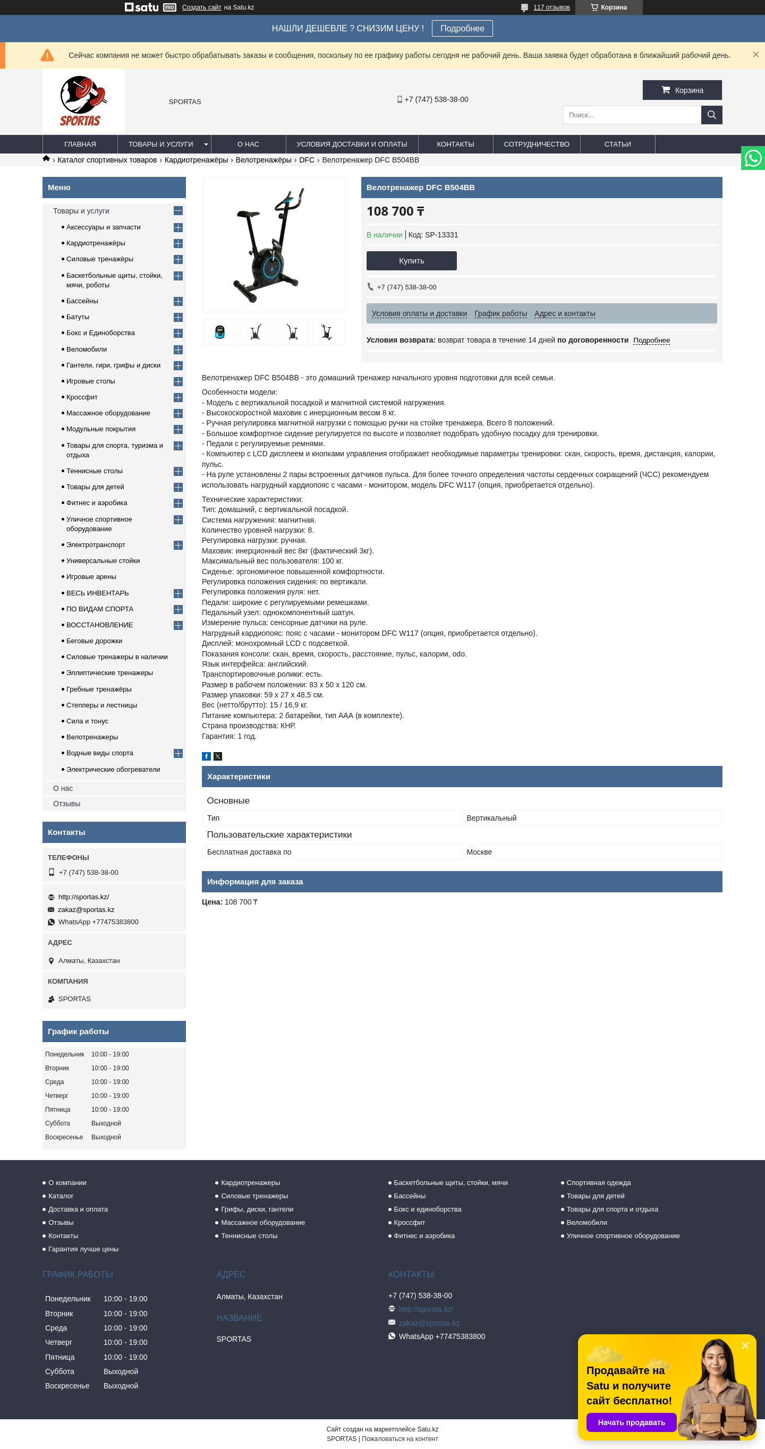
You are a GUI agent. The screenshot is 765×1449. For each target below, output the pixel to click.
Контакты (455, 144)
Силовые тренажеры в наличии (117, 657)
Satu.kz (427, 1429)
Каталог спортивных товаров (107, 160)
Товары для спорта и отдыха (612, 1209)
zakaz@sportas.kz (86, 910)
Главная (80, 144)
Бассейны (82, 301)
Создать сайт (202, 7)
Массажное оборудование (108, 413)
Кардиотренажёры (196, 160)
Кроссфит (82, 397)
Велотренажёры (264, 160)
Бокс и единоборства (428, 1209)
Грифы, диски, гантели (257, 1209)
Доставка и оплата (78, 1209)
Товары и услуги (161, 144)
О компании (67, 1183)
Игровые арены (91, 577)
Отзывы (66, 803)
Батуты (77, 317)
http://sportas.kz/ (83, 897)
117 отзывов (551, 7)
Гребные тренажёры (99, 689)
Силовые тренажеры (254, 1196)
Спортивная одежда (599, 1183)
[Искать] (711, 115)
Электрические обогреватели (113, 769)
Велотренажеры (92, 737)
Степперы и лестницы (101, 705)
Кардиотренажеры (250, 1183)
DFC (306, 160)
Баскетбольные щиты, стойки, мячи (451, 1183)
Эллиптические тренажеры (109, 673)
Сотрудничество (537, 144)
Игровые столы (90, 381)
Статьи (618, 144)
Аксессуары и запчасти (103, 227)
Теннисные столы (94, 471)
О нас (248, 144)
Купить (411, 260)
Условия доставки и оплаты (352, 144)
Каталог (60, 1196)
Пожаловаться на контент (400, 1439)
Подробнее (462, 28)
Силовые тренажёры (99, 259)
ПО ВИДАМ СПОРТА (99, 609)
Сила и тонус (87, 721)
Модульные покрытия (100, 429)
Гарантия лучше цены (83, 1249)
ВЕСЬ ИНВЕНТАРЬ (97, 593)
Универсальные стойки (103, 561)
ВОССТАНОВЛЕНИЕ (99, 625)
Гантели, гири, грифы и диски (113, 365)
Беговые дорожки (94, 641)
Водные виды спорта (99, 753)
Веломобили (86, 349)
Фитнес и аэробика (97, 503)
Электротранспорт (95, 545)
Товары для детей (95, 487)
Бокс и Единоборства (100, 333)
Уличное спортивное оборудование (623, 1236)
